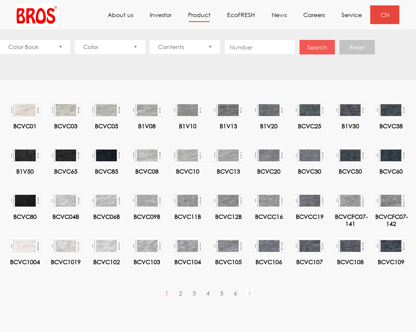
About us (120, 14)
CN (385, 14)
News (279, 14)
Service (352, 14)
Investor (160, 14)
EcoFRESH (241, 14)
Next (249, 293)
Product (199, 16)
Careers (314, 14)
